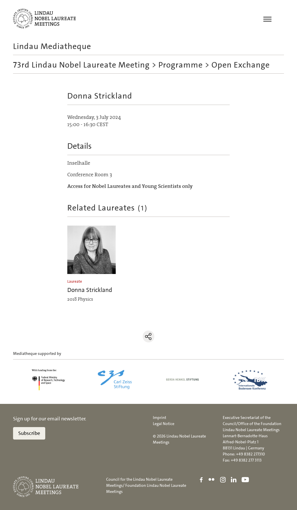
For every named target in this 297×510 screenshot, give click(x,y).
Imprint (159, 417)
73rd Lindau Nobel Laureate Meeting (81, 65)
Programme (180, 65)
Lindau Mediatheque (52, 46)
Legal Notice (163, 423)
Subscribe (29, 433)
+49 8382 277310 (250, 454)
